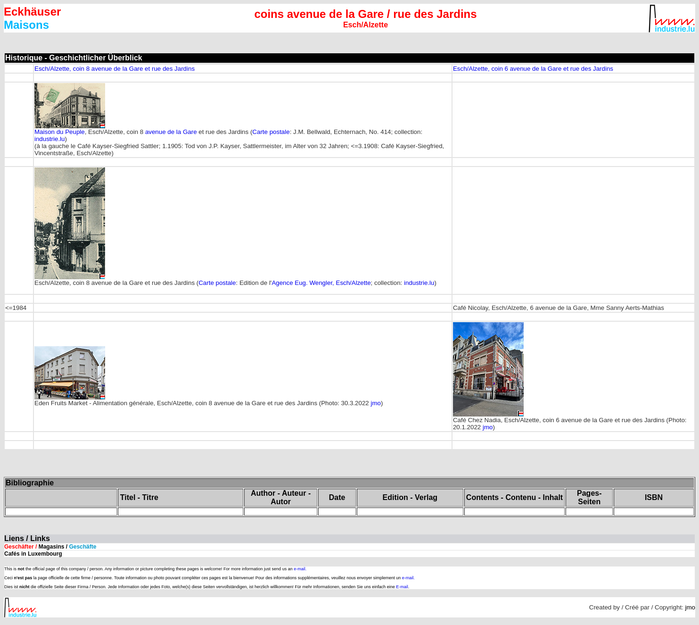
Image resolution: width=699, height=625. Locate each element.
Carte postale (270, 131)
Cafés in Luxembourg (33, 553)
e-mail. (300, 569)
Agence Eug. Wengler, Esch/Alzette (320, 282)
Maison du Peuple (59, 131)
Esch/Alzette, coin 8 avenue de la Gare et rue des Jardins (114, 68)
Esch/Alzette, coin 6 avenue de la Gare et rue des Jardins (533, 68)
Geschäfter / (50, 546)
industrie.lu (49, 138)
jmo (375, 403)
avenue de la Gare (171, 131)
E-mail (402, 586)
